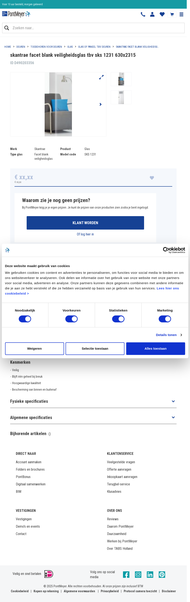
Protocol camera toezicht (140, 591)
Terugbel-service (118, 484)
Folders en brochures (30, 469)
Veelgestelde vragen (121, 462)
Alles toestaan (156, 348)
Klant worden (85, 222)
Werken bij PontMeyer (122, 541)
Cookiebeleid (20, 591)
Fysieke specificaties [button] (29, 401)
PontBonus (23, 477)
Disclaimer (169, 591)
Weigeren (34, 348)
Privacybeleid (110, 591)
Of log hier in (85, 234)
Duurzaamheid (116, 534)
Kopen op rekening (46, 591)
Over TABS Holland (120, 549)
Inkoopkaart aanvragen (122, 477)
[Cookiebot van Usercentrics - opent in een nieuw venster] (166, 250)
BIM (18, 491)
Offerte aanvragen (119, 469)
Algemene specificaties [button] (31, 417)
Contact (21, 534)
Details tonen (166, 335)
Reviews (113, 519)
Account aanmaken (28, 462)
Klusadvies (114, 491)
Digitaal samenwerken (30, 484)
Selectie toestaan (95, 348)
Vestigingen (24, 519)
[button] (181, 14)
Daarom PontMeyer (120, 526)
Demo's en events (28, 526)
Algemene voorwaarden (79, 591)
